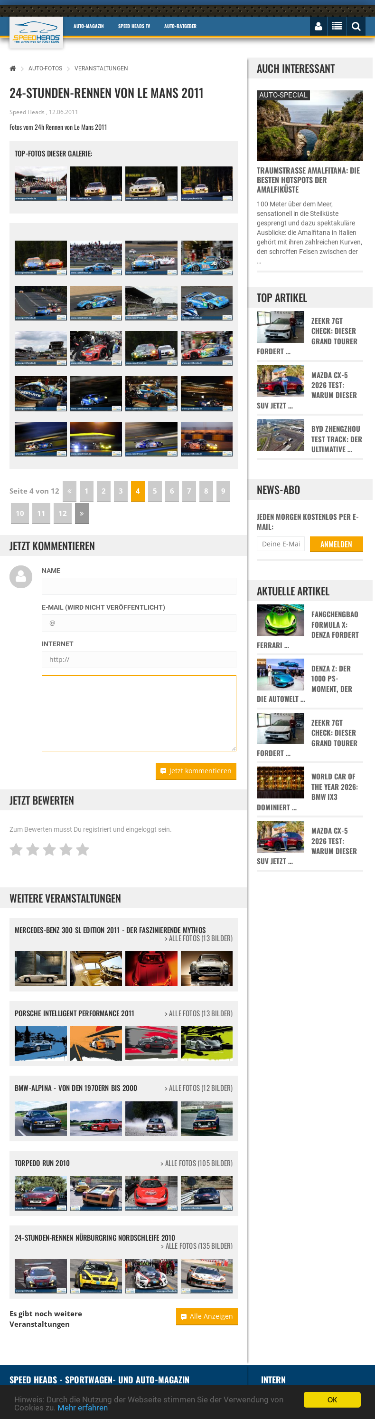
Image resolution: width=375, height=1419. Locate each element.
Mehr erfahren (82, 1407)
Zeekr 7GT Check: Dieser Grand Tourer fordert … (307, 336)
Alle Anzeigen (207, 1316)
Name (51, 570)
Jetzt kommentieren (196, 770)
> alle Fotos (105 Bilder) (196, 1163)
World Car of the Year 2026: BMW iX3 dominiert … (307, 791)
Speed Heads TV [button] (134, 25)
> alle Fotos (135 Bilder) (197, 1246)
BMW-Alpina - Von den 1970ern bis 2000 (76, 1087)
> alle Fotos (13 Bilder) (199, 938)
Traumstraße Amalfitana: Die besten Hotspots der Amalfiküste (308, 180)
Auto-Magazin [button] (89, 25)
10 (20, 513)
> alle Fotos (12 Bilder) (199, 1088)
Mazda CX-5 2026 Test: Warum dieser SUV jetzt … (307, 390)
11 (41, 513)
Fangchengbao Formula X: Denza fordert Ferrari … (308, 629)
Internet (58, 644)
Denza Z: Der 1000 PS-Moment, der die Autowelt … (304, 683)
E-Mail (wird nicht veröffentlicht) (103, 607)
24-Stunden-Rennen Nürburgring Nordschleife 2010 (95, 1237)
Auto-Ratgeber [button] (180, 25)
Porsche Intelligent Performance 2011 (74, 1013)
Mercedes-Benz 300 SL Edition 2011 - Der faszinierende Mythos (110, 929)
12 (62, 513)
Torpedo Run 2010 (42, 1162)
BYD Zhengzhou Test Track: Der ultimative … (336, 439)
